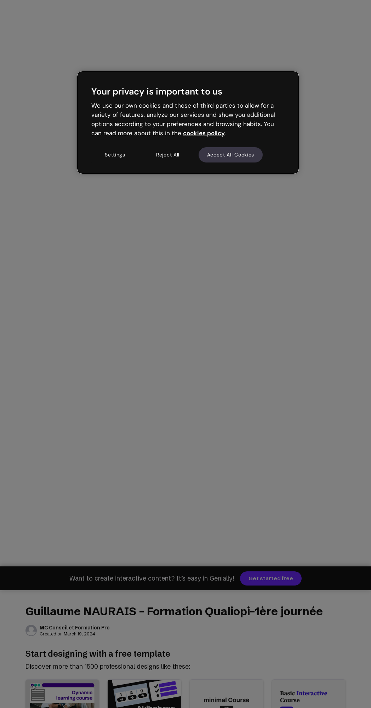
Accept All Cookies (231, 155)
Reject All (167, 155)
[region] (188, 122)
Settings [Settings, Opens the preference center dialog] (115, 155)
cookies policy (204, 133)
